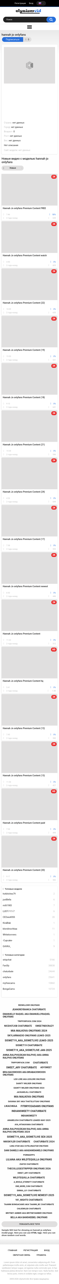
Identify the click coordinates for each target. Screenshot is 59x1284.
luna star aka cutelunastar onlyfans (29, 1146)
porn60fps (29, 1155)
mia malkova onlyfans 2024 (29, 1030)
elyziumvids (24, 1279)
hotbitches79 (29, 893)
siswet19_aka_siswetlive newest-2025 (29, 1195)
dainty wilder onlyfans (29, 1083)
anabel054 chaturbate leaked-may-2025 (29, 1120)
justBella (29, 899)
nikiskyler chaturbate (16, 1141)
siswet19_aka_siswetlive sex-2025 (29, 1136)
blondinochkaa (29, 929)
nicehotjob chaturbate (18, 1026)
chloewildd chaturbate (29, 1209)
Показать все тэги (29, 1224)
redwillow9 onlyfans (29, 1005)
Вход (31, 3)
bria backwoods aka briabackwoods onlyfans (24, 1073)
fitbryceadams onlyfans (37, 1106)
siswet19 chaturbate (29, 1045)
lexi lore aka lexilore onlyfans (29, 1079)
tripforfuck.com (20, 1062)
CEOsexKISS (29, 917)
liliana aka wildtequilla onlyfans (29, 1159)
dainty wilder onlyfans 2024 (29, 1088)
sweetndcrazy (44, 1025)
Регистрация (20, 3)
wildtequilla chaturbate (29, 1177)
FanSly (29, 965)
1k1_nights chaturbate (29, 1200)
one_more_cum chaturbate (29, 1186)
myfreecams (29, 983)
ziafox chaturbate (29, 1164)
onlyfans (29, 977)
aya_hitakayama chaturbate (29, 1124)
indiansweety (29, 1115)
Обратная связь (21, 1255)
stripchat (29, 959)
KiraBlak (29, 923)
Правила (41, 1255)
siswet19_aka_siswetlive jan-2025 (29, 1050)
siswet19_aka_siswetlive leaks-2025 (29, 1040)
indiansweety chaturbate (29, 1111)
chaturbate (29, 971)
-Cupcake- (29, 940)
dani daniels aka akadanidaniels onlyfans (29, 1150)
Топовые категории (14, 955)
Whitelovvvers (29, 934)
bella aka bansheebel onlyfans (29, 1217)
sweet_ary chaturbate (21, 1067)
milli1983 (29, 905)
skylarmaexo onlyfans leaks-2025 (29, 1035)
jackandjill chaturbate (29, 1092)
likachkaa (10, 1106)
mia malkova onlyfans (29, 1096)
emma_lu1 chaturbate (29, 1190)
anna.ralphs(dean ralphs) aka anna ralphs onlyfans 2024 (26, 1130)
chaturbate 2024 (44, 1141)
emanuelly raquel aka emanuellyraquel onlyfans (26, 1015)
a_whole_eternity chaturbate (29, 1182)
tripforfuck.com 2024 (29, 1021)
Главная (12, 1250)
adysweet (46, 1067)
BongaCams (29, 989)
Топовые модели (13, 889)
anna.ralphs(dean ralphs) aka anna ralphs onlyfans (26, 1056)
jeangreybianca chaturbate (29, 1009)
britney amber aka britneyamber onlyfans (29, 1213)
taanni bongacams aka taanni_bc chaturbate (29, 1204)
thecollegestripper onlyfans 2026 (29, 1168)
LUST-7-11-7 (29, 911)
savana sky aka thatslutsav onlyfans (29, 1101)
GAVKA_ (29, 946)
